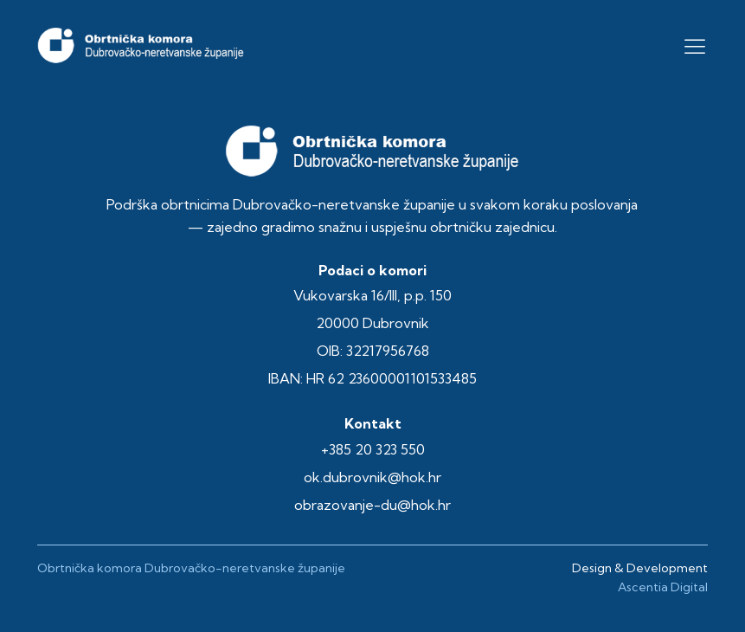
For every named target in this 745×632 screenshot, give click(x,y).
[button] (695, 46)
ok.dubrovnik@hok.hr (372, 477)
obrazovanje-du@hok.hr (372, 504)
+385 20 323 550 (373, 449)
